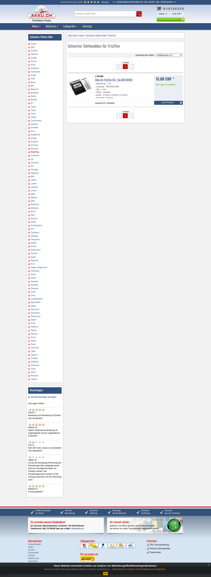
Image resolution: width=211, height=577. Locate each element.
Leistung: (100, 86)
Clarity (33, 117)
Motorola (34, 208)
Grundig (34, 169)
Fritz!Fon (35, 152)
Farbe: (99, 92)
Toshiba (34, 358)
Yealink (34, 379)
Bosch (33, 96)
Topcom (34, 355)
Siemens (34, 288)
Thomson (35, 348)
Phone (33, 246)
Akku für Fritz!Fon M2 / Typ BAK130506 (113, 80)
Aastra (33, 44)
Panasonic (35, 239)
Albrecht (34, 54)
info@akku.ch (77, 528)
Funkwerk (35, 155)
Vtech (33, 372)
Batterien (52, 26)
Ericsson (34, 145)
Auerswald (35, 72)
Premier (34, 253)
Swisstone (35, 313)
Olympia (34, 236)
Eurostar (34, 148)
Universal (35, 365)
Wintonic (34, 376)
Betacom (34, 89)
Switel (33, 320)
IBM (32, 176)
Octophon (35, 232)
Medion (34, 197)
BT (32, 103)
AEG (33, 47)
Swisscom (35, 309)
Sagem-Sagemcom (39, 267)
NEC (33, 215)
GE (32, 159)
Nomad (34, 218)
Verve (33, 369)
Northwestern (36, 225)
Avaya (33, 75)
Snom (33, 292)
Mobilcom (35, 204)
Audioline (35, 68)
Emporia (34, 141)
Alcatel (34, 58)
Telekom (34, 327)
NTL (32, 229)
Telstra (33, 330)
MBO (33, 194)
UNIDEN (34, 362)
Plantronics (35, 250)
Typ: (98, 89)
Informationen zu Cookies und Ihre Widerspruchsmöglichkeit (138, 569)
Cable (33, 107)
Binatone (34, 93)
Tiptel (33, 351)
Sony (33, 295)
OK (105, 573)
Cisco (33, 114)
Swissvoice (35, 316)
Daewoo (34, 124)
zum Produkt (168, 102)
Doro (33, 131)
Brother (34, 100)
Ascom (34, 61)
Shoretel (34, 281)
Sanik (33, 274)
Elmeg (33, 138)
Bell (32, 86)
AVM (33, 79)
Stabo (33, 306)
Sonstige (87, 26)
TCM (33, 323)
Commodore (36, 120)
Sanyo (33, 278)
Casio (33, 110)
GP (32, 166)
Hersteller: (100, 98)
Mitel (33, 201)
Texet (33, 344)
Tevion (33, 341)
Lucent (34, 190)
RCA (33, 264)
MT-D (33, 211)
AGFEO (34, 51)
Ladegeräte (70, 26)
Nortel (33, 222)
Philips (33, 243)
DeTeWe (34, 127)
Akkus (36, 26)
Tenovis (34, 334)
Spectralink (35, 302)
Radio (33, 257)
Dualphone (35, 135)
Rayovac (34, 260)
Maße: (99, 95)
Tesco (33, 337)
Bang (33, 82)
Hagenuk (35, 173)
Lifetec (33, 180)
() (72, 2)
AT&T (33, 65)
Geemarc (35, 162)
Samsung (35, 271)
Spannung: (101, 83)
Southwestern (37, 299)
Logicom (34, 187)
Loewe (33, 183)
